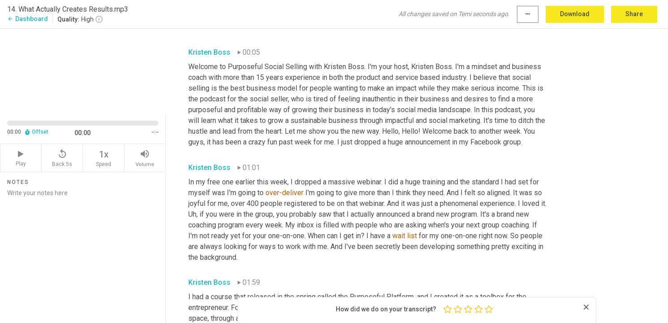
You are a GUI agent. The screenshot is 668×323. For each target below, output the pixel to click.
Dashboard (27, 18)
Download (575, 13)
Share (634, 13)
